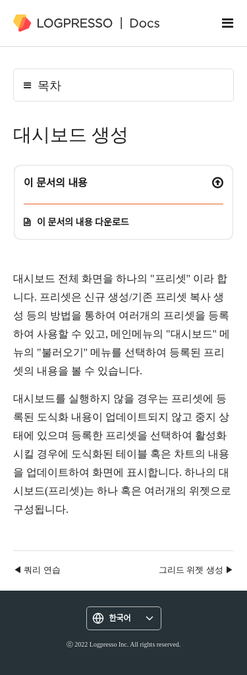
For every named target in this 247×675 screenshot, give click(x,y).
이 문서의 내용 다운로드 (83, 222)
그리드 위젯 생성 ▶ (196, 569)
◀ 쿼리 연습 (37, 569)
